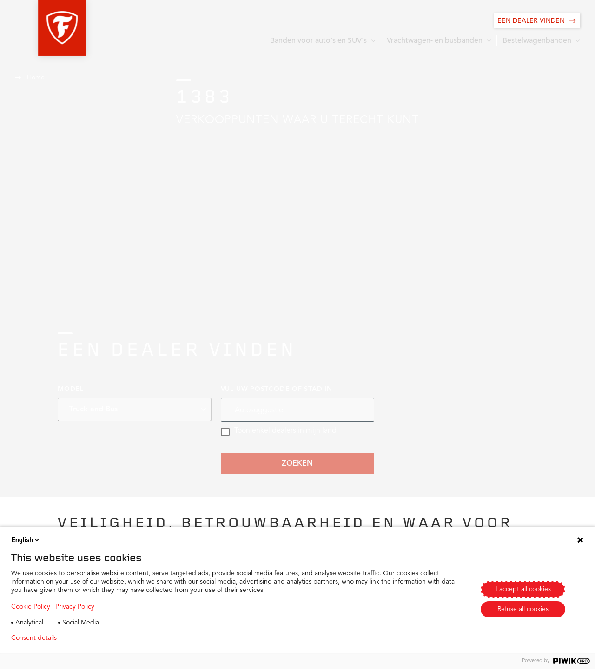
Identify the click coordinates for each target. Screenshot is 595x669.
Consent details (34, 638)
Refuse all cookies (523, 609)
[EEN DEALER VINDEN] (537, 20)
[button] (39, 28)
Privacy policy (91, 638)
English (26, 540)
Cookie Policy (30, 607)
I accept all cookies (523, 589)
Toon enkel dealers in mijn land (279, 431)
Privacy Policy (74, 607)
